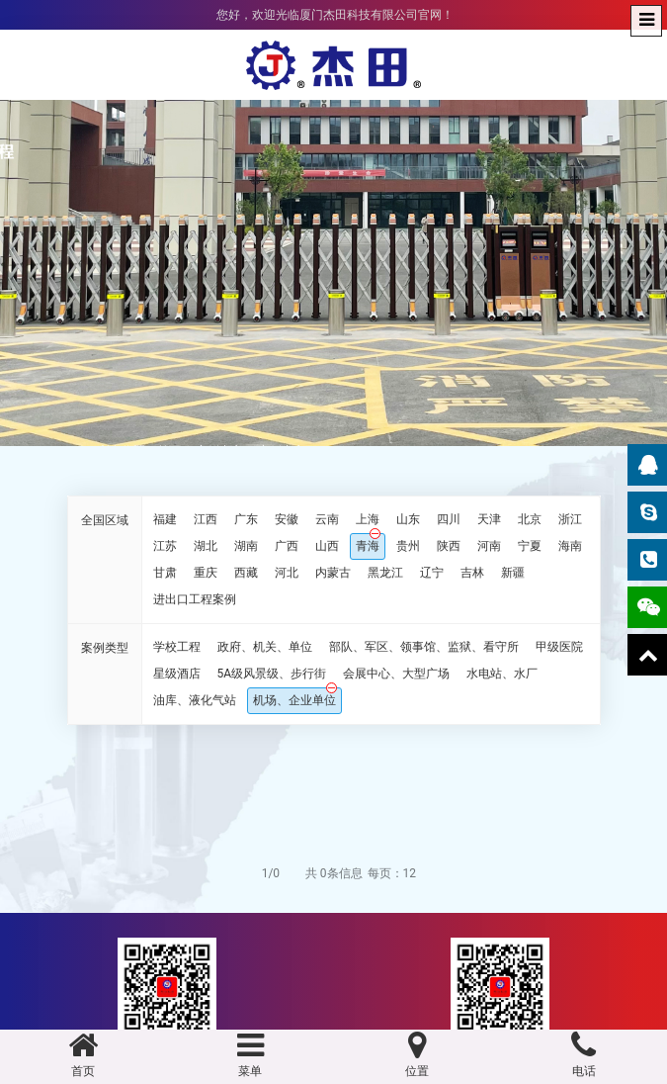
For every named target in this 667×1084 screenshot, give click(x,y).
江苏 (165, 546)
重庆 (205, 573)
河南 (489, 546)
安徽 (286, 519)
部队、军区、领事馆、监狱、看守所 (424, 647)
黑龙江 (385, 573)
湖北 (205, 546)
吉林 (472, 573)
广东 (246, 519)
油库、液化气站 (194, 700)
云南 (327, 519)
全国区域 (104, 520)
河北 (286, 573)
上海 (367, 519)
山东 (408, 519)
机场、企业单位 (294, 700)
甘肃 (165, 573)
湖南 (246, 546)
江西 (205, 519)
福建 (165, 519)
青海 (367, 546)
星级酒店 (177, 673)
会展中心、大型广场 (396, 673)
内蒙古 (333, 573)
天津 (489, 519)
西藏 (246, 573)
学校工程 (177, 647)
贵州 (408, 546)
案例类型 (104, 648)
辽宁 (432, 573)
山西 (327, 546)
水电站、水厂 (502, 673)
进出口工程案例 (194, 599)
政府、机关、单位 (264, 647)
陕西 (448, 546)
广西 (286, 546)
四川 (448, 519)
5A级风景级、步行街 (272, 673)
